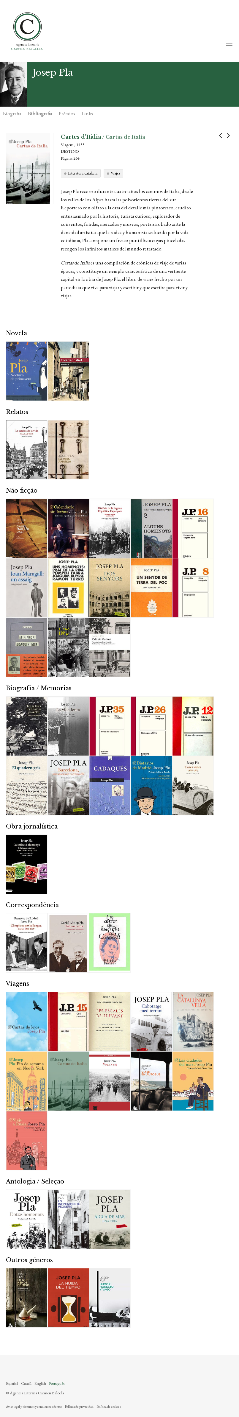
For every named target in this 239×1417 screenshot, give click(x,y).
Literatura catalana (82, 173)
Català (26, 1383)
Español (12, 1383)
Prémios (67, 113)
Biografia (12, 113)
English (40, 1383)
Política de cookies (108, 1406)
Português (56, 1383)
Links (87, 113)
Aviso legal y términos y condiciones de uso (34, 1406)
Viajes (115, 173)
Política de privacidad (79, 1406)
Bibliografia (40, 113)
